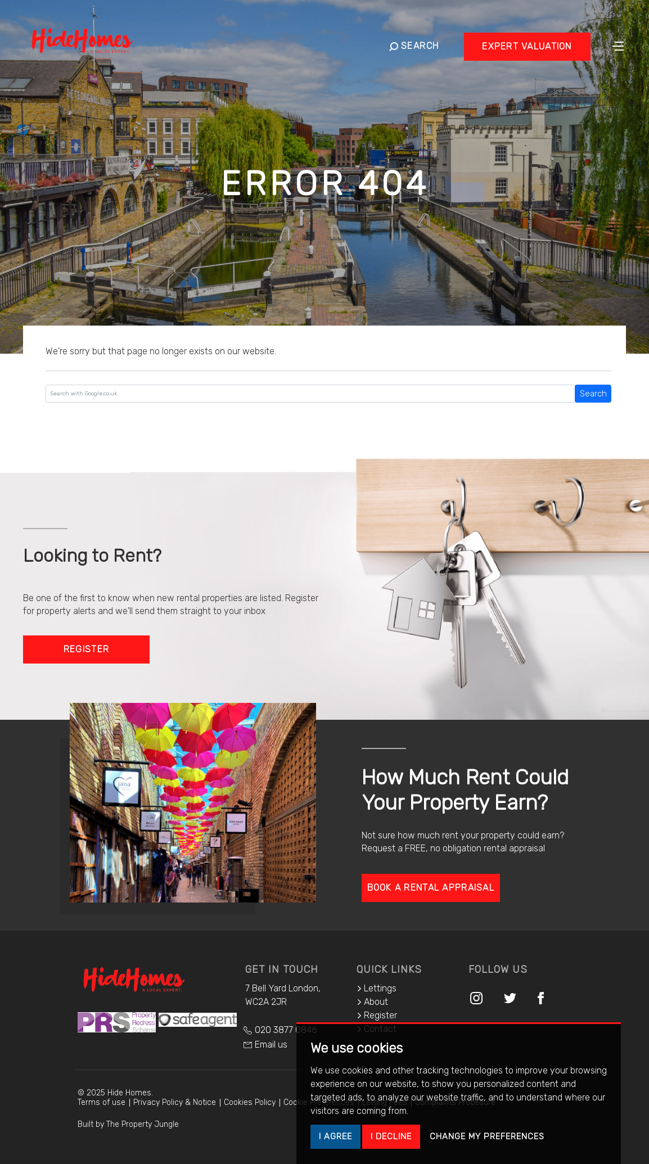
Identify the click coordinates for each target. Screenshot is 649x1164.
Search (593, 394)
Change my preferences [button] (487, 1136)
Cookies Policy (250, 1102)
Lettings (376, 988)
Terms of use (101, 1102)
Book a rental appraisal (430, 887)
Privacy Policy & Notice (174, 1102)
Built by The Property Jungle (128, 1124)
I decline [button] (391, 1136)
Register (86, 649)
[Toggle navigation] (618, 44)
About (372, 1001)
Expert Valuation (526, 46)
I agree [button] (335, 1136)
